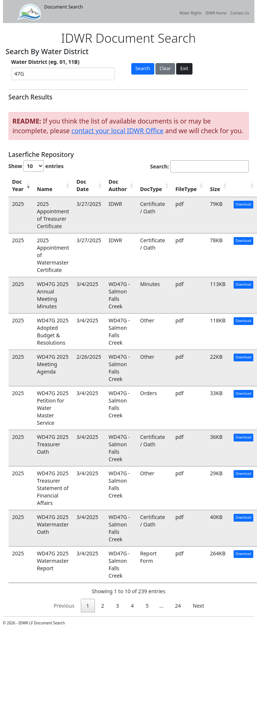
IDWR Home (216, 13)
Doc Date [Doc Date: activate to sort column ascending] (82, 185)
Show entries (36, 166)
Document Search (50, 12)
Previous (63, 605)
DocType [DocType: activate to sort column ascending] (151, 189)
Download (243, 204)
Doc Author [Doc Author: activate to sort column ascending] (118, 185)
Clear (165, 68)
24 (178, 605)
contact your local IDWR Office (118, 130)
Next (198, 605)
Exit (184, 68)
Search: (199, 166)
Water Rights (190, 13)
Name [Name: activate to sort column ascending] (45, 189)
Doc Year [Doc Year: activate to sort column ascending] (18, 185)
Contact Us (239, 13)
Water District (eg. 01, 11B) (45, 61)
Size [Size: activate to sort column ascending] (215, 189)
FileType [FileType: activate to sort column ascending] (186, 189)
